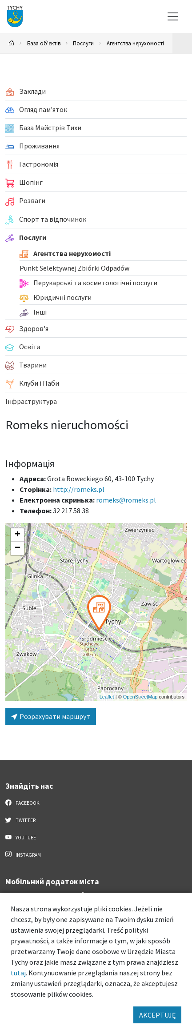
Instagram (23, 854)
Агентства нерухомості (135, 43)
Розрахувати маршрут (50, 716)
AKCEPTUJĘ (157, 1014)
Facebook (22, 802)
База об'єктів (43, 43)
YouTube (20, 837)
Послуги (83, 43)
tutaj (18, 972)
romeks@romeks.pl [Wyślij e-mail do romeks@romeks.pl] (126, 499)
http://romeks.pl (78, 489)
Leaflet (107, 696)
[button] (99, 613)
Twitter (20, 820)
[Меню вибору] (173, 16)
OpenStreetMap (140, 696)
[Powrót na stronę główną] (11, 43)
